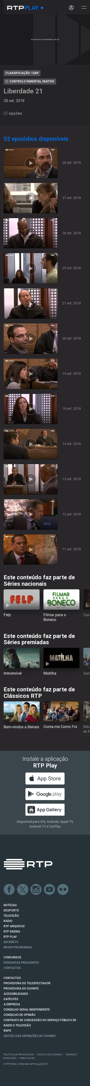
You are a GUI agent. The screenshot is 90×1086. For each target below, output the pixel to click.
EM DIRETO (11, 942)
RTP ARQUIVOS (14, 926)
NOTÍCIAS (10, 905)
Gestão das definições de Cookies (30, 1036)
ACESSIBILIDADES (16, 993)
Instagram (36, 889)
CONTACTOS (12, 978)
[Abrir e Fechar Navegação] (84, 8)
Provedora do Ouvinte (21, 988)
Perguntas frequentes (21, 962)
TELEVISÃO (11, 915)
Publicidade (27, 1058)
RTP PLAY (10, 936)
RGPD (7, 1030)
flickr (63, 889)
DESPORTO (11, 910)
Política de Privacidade (19, 1054)
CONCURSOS (12, 957)
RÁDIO (8, 921)
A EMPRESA (12, 1004)
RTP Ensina (12, 931)
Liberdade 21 (23, 91)
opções (13, 113)
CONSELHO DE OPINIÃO (20, 1015)
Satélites (11, 999)
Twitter (23, 889)
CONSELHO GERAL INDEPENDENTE (27, 1009)
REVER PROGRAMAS (18, 947)
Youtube (49, 889)
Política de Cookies (49, 1054)
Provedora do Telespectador (27, 983)
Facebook (9, 889)
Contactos (12, 968)
